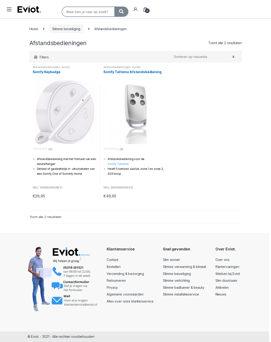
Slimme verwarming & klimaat (184, 267)
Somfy (65, 67)
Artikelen (222, 287)
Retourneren (116, 280)
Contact (112, 260)
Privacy (112, 287)
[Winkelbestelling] (204, 57)
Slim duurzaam (226, 280)
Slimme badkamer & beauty (183, 287)
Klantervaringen (227, 267)
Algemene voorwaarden (125, 294)
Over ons (222, 260)
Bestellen (114, 267)
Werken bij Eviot (227, 274)
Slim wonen (171, 260)
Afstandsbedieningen (46, 67)
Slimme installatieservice (181, 294)
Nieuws (220, 294)
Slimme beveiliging (66, 29)
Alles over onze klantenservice (130, 301)
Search (64, 4)
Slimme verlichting (176, 280)
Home (33, 29)
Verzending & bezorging (125, 274)
